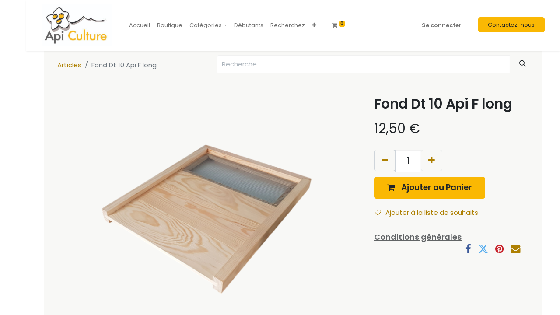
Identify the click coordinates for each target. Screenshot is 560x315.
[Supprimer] (385, 160)
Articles (69, 65)
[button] (314, 25)
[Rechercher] (523, 63)
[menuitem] (140, 25)
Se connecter (442, 25)
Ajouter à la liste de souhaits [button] (426, 212)
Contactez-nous (511, 25)
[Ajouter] (431, 160)
